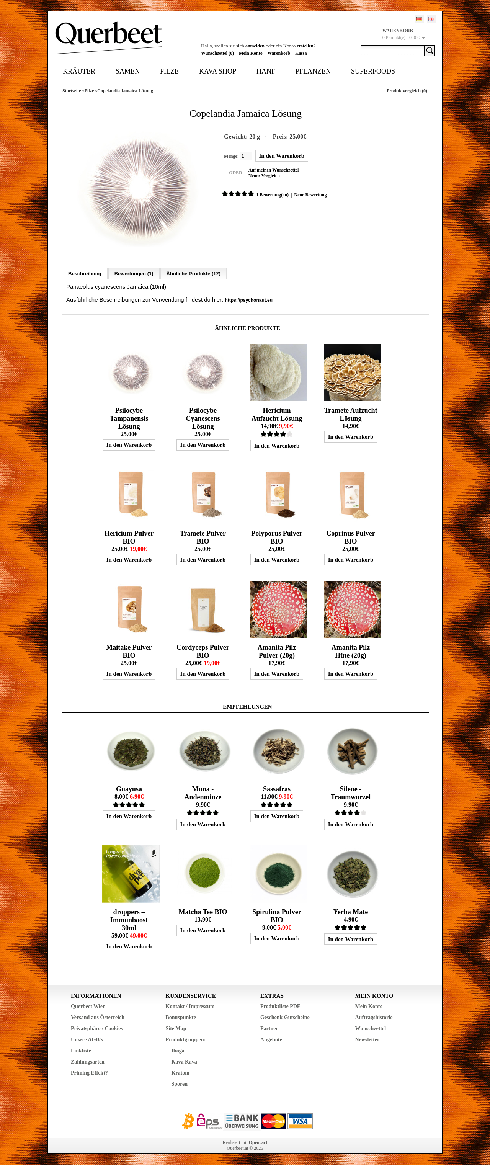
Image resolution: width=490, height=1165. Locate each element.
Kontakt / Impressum (190, 1006)
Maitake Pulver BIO (129, 651)
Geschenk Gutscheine (285, 1017)
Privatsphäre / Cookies (97, 1028)
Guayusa (129, 788)
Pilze (169, 71)
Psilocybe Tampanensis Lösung (129, 418)
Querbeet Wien (88, 1006)
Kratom (180, 1072)
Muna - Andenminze (202, 793)
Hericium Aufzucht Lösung (277, 414)
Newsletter (367, 1039)
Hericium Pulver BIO (129, 537)
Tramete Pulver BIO (203, 537)
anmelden (255, 46)
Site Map (176, 1028)
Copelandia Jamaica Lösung (125, 90)
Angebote (271, 1039)
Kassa (301, 53)
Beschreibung (84, 273)
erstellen (305, 46)
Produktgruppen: (186, 1039)
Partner (269, 1028)
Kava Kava (184, 1061)
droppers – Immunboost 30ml (129, 919)
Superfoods (373, 71)
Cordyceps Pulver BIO (202, 651)
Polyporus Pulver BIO (276, 537)
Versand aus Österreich (97, 1017)
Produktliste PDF (280, 1006)
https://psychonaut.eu (249, 299)
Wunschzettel (370, 1028)
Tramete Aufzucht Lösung (350, 414)
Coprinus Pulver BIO (350, 537)
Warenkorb (279, 53)
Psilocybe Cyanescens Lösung (203, 418)
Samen (128, 71)
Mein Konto (251, 53)
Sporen (180, 1084)
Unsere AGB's (87, 1039)
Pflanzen (313, 71)
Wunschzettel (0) (217, 53)
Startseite (71, 90)
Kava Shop (217, 71)
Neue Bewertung (310, 195)
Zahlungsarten (88, 1061)
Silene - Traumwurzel (351, 793)
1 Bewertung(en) (272, 195)
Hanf (265, 71)
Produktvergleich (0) (407, 90)
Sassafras (277, 788)
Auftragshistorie (374, 1017)
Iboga (178, 1050)
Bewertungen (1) (134, 273)
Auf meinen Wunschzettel (273, 170)
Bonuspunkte (181, 1017)
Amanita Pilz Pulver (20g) (277, 651)
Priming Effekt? (89, 1072)
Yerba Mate (350, 911)
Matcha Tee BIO (202, 911)
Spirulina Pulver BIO (276, 915)
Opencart (258, 1142)
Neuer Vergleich (263, 175)
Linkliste (81, 1050)
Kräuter (79, 71)
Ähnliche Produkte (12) (194, 273)
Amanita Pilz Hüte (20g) (351, 651)
